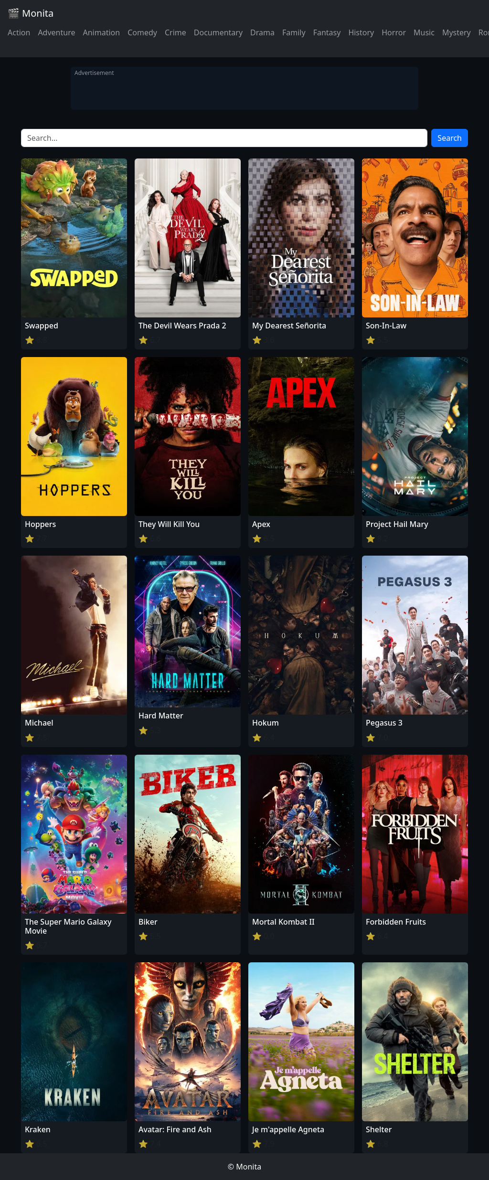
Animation (101, 32)
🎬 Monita (30, 13)
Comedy (142, 32)
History (361, 32)
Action (19, 32)
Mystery (456, 32)
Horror (394, 32)
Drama (262, 32)
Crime (175, 32)
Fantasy (327, 32)
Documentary (218, 32)
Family (294, 32)
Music (424, 32)
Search (449, 138)
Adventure (56, 32)
